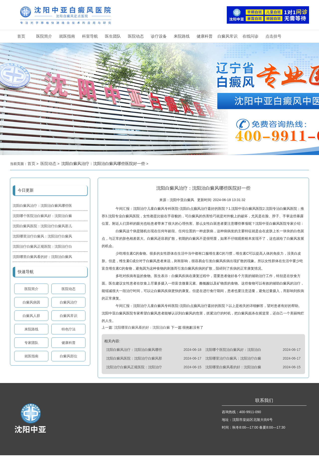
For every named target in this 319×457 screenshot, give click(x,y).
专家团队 (31, 343)
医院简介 (44, 36)
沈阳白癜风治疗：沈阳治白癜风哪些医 (42, 206)
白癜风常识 (228, 36)
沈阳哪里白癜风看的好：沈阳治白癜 (142, 329)
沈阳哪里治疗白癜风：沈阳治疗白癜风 (42, 236)
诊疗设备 (159, 36)
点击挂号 (273, 36)
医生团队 (113, 36)
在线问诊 (250, 36)
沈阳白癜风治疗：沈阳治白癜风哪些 (134, 351)
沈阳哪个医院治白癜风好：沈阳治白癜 (42, 216)
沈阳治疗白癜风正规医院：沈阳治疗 (134, 369)
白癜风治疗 (68, 302)
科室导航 (90, 36)
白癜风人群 (31, 316)
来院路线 (182, 36)
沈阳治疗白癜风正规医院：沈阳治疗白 (42, 246)
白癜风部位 (68, 356)
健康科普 (205, 36)
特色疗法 (69, 329)
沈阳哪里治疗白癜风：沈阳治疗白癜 (233, 360)
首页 (21, 36)
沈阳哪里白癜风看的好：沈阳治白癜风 (42, 257)
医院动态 (136, 36)
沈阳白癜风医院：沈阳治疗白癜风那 (134, 360)
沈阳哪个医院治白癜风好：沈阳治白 (233, 351)
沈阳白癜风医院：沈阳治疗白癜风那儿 (42, 226)
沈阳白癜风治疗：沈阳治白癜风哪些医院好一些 (103, 163)
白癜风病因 (31, 302)
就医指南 (67, 36)
